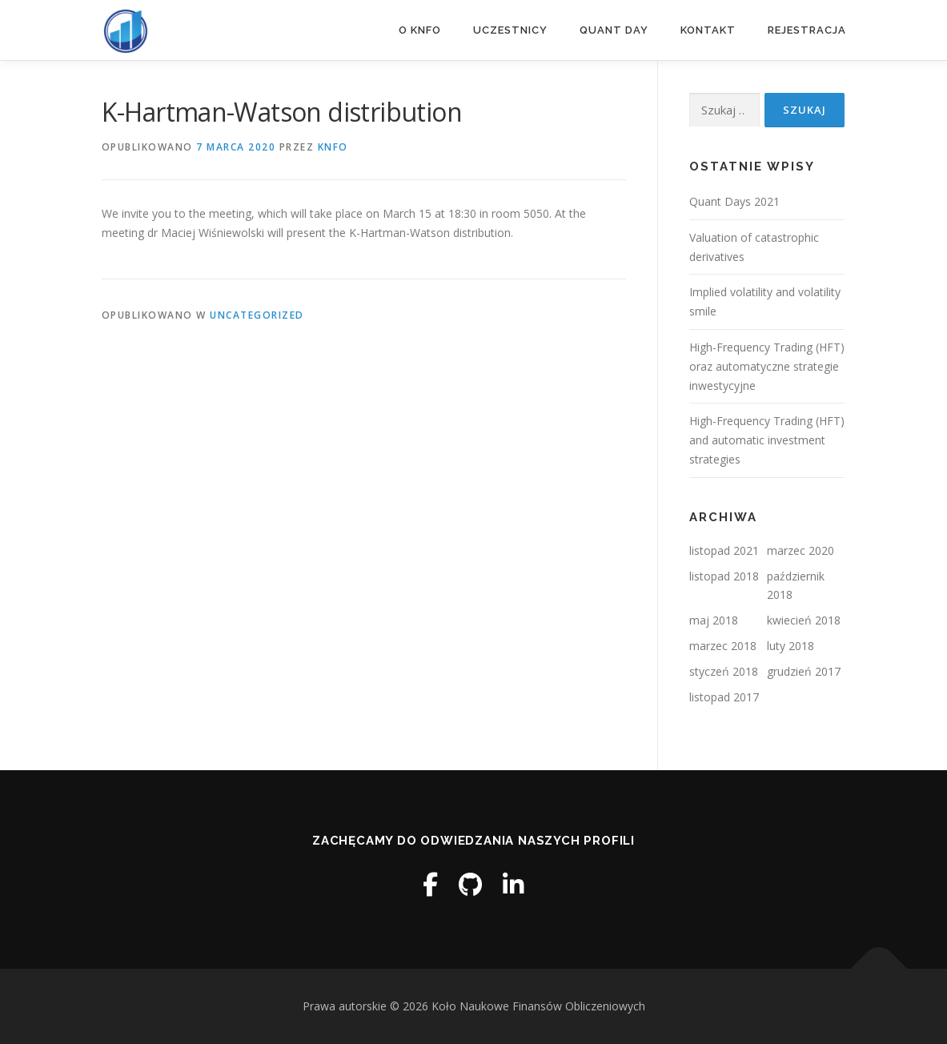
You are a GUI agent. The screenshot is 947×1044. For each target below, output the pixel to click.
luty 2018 (790, 645)
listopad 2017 (724, 697)
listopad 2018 (724, 576)
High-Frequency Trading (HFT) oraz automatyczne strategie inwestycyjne (767, 366)
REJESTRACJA (807, 30)
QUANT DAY (614, 30)
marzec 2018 (722, 645)
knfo (333, 147)
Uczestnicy (510, 30)
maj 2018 (713, 620)
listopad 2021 (724, 550)
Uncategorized (257, 315)
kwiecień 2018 (804, 620)
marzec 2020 (800, 550)
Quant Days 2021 (734, 201)
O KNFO (420, 30)
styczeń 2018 (723, 671)
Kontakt (708, 30)
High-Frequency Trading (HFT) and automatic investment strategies (767, 440)
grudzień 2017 (804, 671)
